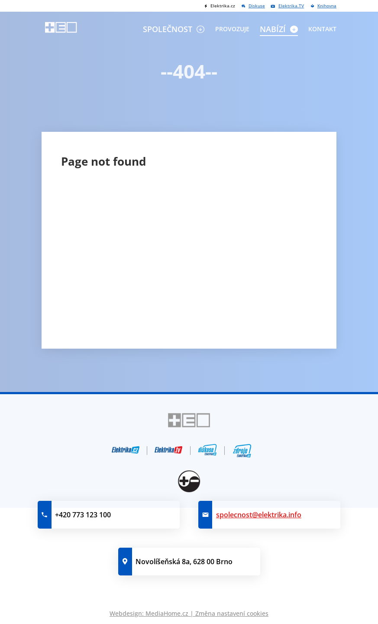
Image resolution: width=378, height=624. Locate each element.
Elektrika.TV (291, 6)
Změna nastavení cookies (231, 613)
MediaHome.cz (166, 613)
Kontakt (322, 29)
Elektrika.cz (222, 6)
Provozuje (232, 29)
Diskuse (257, 6)
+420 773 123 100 (83, 514)
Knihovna (326, 6)
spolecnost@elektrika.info (258, 514)
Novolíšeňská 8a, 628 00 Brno (184, 561)
